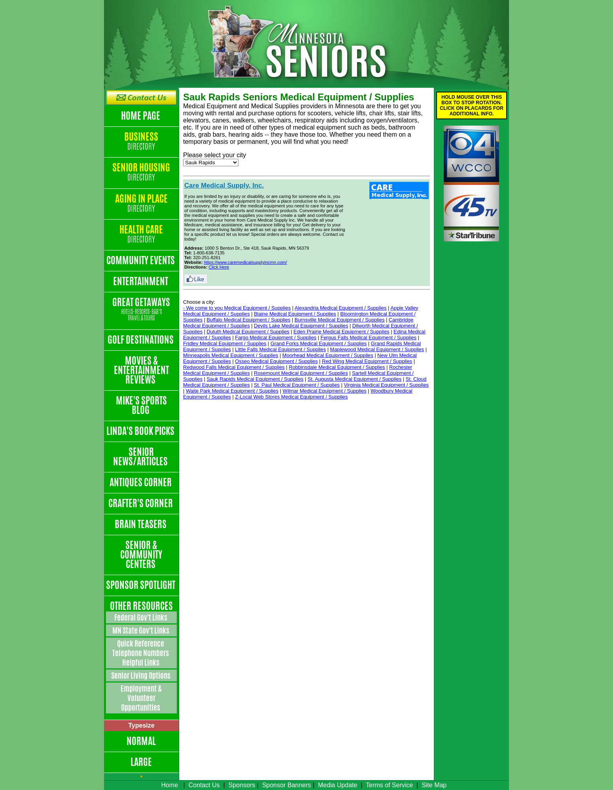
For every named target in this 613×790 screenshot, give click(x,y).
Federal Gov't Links (141, 617)
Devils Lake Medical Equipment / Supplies (301, 326)
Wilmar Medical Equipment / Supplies (325, 391)
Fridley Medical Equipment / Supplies (225, 343)
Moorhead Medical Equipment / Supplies (327, 355)
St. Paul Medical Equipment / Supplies (297, 385)
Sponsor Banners (286, 785)
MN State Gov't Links (141, 630)
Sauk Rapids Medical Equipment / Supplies (255, 379)
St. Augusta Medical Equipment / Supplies (355, 379)
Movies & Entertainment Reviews (141, 370)
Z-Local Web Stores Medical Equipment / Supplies (291, 397)
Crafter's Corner (141, 503)
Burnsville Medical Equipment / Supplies (340, 320)
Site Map (434, 785)
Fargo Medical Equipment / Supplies (275, 337)
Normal (141, 741)
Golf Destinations (141, 339)
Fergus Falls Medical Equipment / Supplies (368, 337)
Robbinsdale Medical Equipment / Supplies (337, 367)
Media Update (338, 785)
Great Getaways (141, 309)
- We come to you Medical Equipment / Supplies (237, 308)
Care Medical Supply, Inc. (224, 185)
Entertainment (141, 281)
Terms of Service (389, 785)
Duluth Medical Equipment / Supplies (248, 332)
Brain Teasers (141, 524)
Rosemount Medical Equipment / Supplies (301, 373)
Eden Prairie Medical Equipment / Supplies (341, 332)
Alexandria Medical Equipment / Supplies (341, 308)
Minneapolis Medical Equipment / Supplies (230, 355)
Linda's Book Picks (141, 431)
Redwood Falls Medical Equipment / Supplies (234, 367)
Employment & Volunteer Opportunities (141, 698)
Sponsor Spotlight (141, 585)
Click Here (219, 267)
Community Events (141, 260)
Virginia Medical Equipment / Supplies (386, 385)
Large (141, 762)
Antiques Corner (141, 482)
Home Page (141, 115)
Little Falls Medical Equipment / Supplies (280, 349)
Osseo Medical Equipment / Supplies (276, 361)
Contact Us (203, 785)
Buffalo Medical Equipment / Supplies (249, 320)
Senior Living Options (141, 675)
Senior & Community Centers (141, 554)
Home (169, 785)
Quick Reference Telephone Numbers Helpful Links (141, 653)
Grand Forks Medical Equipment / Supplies (319, 343)
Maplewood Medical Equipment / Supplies (377, 349)
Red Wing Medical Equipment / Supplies (367, 361)
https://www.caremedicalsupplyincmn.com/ (245, 262)
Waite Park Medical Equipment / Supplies (232, 391)
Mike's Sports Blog (141, 405)
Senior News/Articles (141, 456)
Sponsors (242, 785)
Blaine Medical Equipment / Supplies (295, 314)
